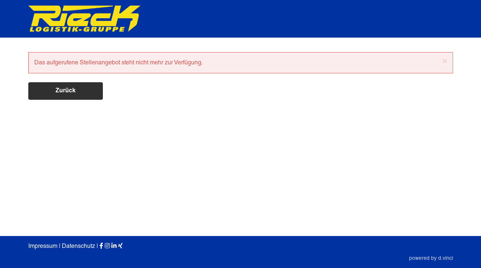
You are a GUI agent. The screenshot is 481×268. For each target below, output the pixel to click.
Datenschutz (78, 245)
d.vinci (445, 258)
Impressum (42, 245)
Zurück (66, 91)
